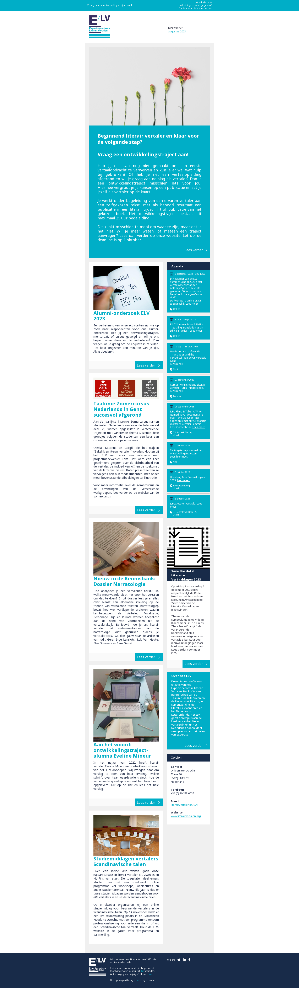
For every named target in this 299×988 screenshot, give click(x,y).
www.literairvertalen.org (186, 816)
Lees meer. (192, 303)
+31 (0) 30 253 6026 (182, 793)
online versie (204, 8)
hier (143, 971)
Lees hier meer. (179, 456)
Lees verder (194, 250)
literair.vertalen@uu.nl (184, 805)
